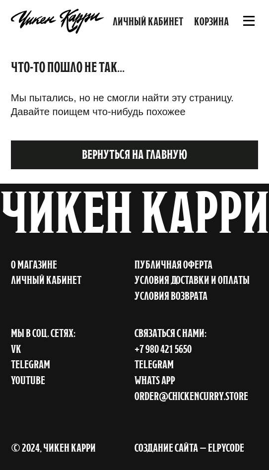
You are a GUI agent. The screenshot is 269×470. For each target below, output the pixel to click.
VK (16, 349)
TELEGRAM (30, 364)
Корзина (211, 21)
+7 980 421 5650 (163, 349)
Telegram (154, 364)
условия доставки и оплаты (192, 280)
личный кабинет (46, 280)
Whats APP (154, 380)
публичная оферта (173, 264)
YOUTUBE (28, 380)
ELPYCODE (226, 448)
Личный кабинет (148, 21)
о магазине (34, 264)
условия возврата (170, 296)
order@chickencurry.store (191, 396)
